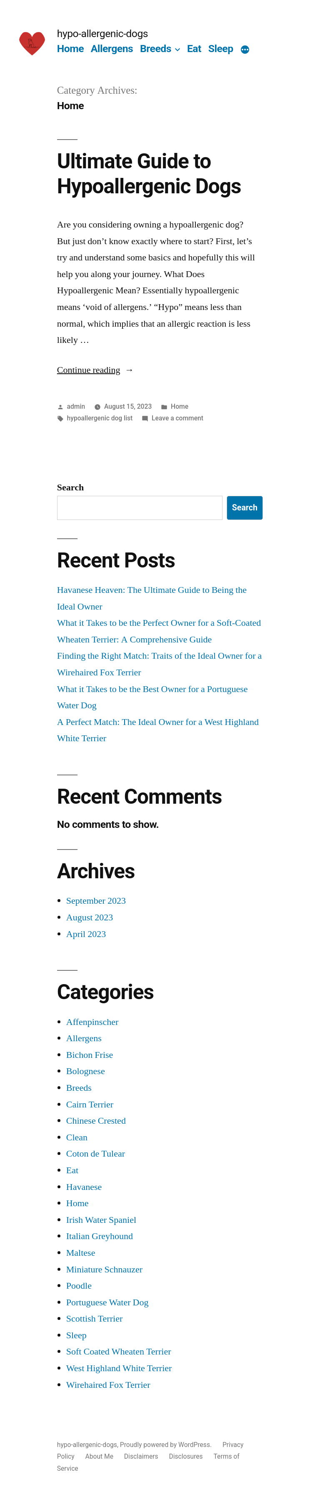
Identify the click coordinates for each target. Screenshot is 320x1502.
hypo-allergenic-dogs (102, 33)
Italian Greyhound (99, 1236)
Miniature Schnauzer (104, 1269)
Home (70, 48)
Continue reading (95, 370)
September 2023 (96, 901)
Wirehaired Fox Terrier (108, 1385)
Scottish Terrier (94, 1319)
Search (70, 487)
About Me (99, 1456)
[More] (245, 50)
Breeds (155, 48)
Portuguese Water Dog (107, 1302)
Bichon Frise (89, 1055)
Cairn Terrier (89, 1104)
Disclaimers (141, 1456)
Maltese (80, 1253)
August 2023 (89, 917)
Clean (77, 1137)
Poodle (79, 1286)
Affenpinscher (92, 1022)
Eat (194, 48)
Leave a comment (177, 418)
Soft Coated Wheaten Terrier (118, 1351)
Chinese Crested (96, 1121)
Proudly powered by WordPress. (166, 1445)
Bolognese (85, 1071)
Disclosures (185, 1456)
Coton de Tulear (95, 1154)
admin (76, 406)
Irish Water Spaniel (101, 1220)
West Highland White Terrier (119, 1368)
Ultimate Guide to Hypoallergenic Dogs (149, 173)
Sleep (220, 48)
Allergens (112, 48)
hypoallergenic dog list (100, 418)
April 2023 (86, 934)
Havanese (84, 1187)
